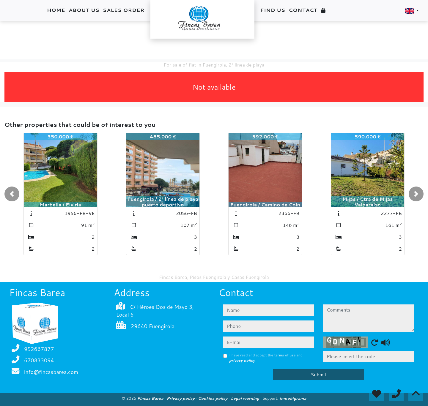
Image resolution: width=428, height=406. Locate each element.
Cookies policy (213, 398)
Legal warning (245, 398)
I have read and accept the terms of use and (266, 358)
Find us (272, 9)
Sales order (123, 9)
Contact (303, 9)
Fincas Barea (150, 398)
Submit (319, 374)
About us (84, 9)
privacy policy (242, 360)
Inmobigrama (292, 398)
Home (56, 9)
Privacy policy (181, 398)
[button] (11, 194)
